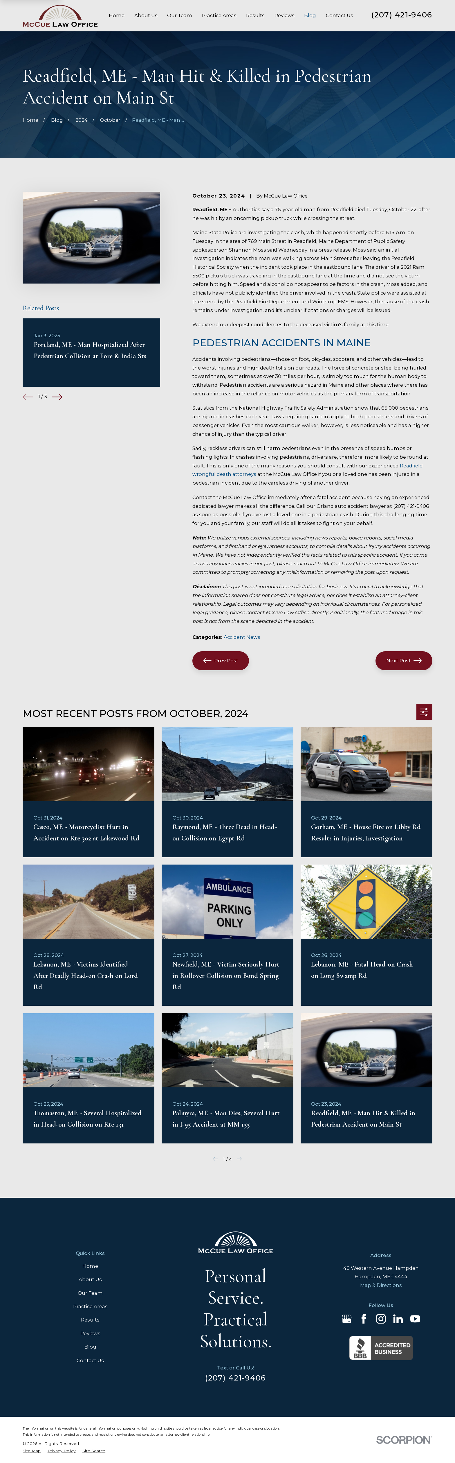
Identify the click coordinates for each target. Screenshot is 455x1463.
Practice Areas (90, 1306)
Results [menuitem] (255, 15)
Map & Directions (381, 1285)
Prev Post (221, 661)
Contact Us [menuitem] (339, 15)
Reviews (90, 1333)
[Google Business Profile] (346, 1319)
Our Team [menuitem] (179, 15)
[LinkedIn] (398, 1319)
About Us (90, 1279)
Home (90, 1266)
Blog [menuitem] (310, 15)
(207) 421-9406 (401, 14)
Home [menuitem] (116, 15)
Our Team (90, 1293)
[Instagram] (381, 1319)
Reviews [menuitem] (285, 15)
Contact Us (90, 1360)
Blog (90, 1347)
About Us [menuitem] (146, 15)
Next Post (404, 661)
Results (90, 1320)
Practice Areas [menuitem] (219, 15)
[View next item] (57, 397)
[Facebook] (364, 1319)
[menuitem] (32, 1451)
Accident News (242, 637)
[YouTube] (415, 1319)
